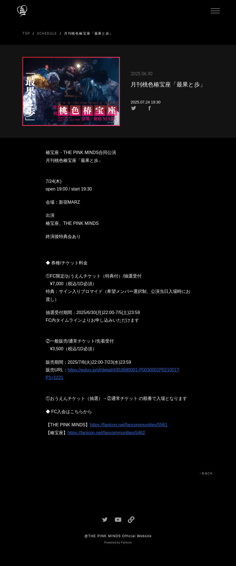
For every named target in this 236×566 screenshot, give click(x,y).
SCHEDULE (47, 33)
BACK (207, 473)
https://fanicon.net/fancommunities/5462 (106, 432)
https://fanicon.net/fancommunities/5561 (129, 424)
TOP (26, 33)
